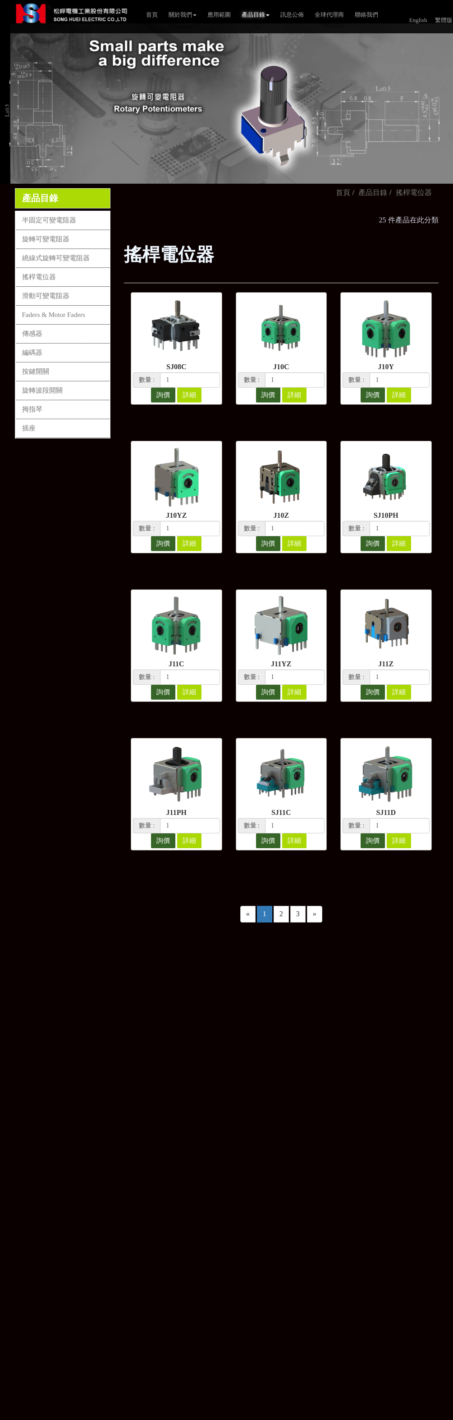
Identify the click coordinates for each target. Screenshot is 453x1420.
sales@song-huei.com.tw (201, 1042)
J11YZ (281, 664)
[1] (190, 380)
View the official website (76, 1250)
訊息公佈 (292, 14)
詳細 (189, 394)
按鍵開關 (35, 371)
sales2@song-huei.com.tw (203, 1058)
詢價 (163, 394)
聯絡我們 (366, 14)
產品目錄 (256, 14)
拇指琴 (32, 409)
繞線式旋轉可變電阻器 (56, 258)
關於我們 (183, 14)
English (418, 20)
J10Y (386, 367)
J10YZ (176, 515)
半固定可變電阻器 (49, 220)
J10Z (281, 515)
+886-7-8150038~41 (194, 1009)
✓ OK (240, 1415)
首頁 (152, 14)
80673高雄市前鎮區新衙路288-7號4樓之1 (228, 1075)
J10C (281, 367)
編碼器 (32, 352)
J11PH (176, 812)
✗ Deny (11, 1188)
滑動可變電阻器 (45, 295)
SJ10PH (386, 515)
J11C (176, 664)
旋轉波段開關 (42, 390)
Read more (19, 1250)
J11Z (386, 664)
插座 (29, 428)
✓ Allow (12, 1178)
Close (8, 1157)
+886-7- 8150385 (190, 1026)
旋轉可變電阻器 (45, 239)
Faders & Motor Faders (53, 314)
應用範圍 (219, 14)
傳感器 (32, 333)
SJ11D (386, 812)
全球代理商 (329, 14)
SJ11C (281, 812)
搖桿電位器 (39, 276)
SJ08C (176, 367)
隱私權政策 (305, 1090)
